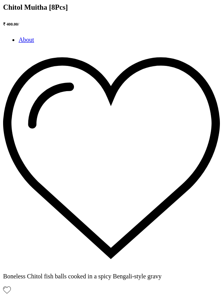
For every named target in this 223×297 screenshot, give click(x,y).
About (26, 39)
